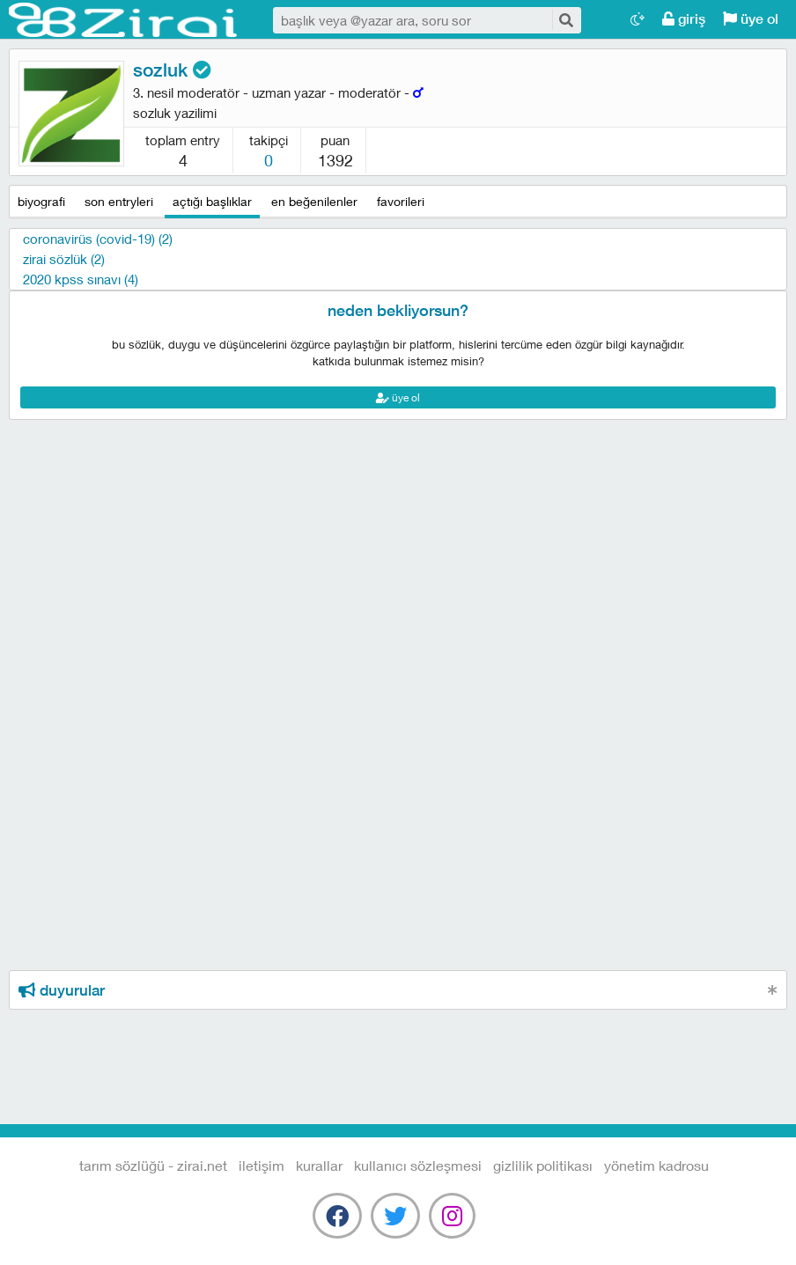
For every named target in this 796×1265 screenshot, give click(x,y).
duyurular (61, 990)
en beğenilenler (314, 201)
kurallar (319, 1165)
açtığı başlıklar (212, 201)
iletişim (261, 1165)
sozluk (172, 70)
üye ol (750, 19)
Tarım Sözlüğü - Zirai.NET (123, 20)
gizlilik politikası (543, 1165)
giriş (683, 19)
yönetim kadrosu (656, 1165)
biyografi (41, 201)
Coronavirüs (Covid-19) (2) (98, 238)
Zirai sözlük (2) (64, 259)
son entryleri (119, 201)
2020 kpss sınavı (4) (80, 279)
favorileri (400, 201)
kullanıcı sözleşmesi (418, 1165)
